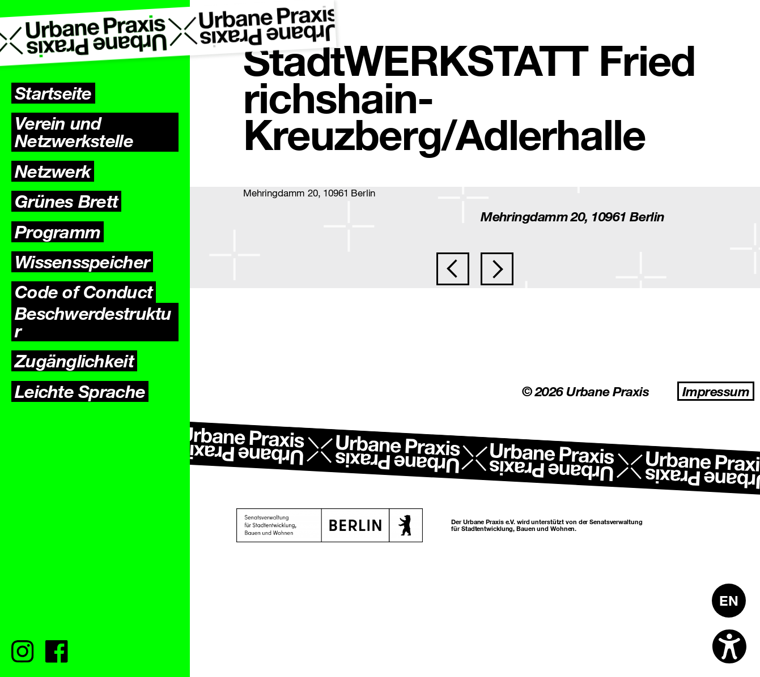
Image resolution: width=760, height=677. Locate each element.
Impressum (715, 391)
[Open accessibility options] (729, 646)
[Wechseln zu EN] (729, 601)
